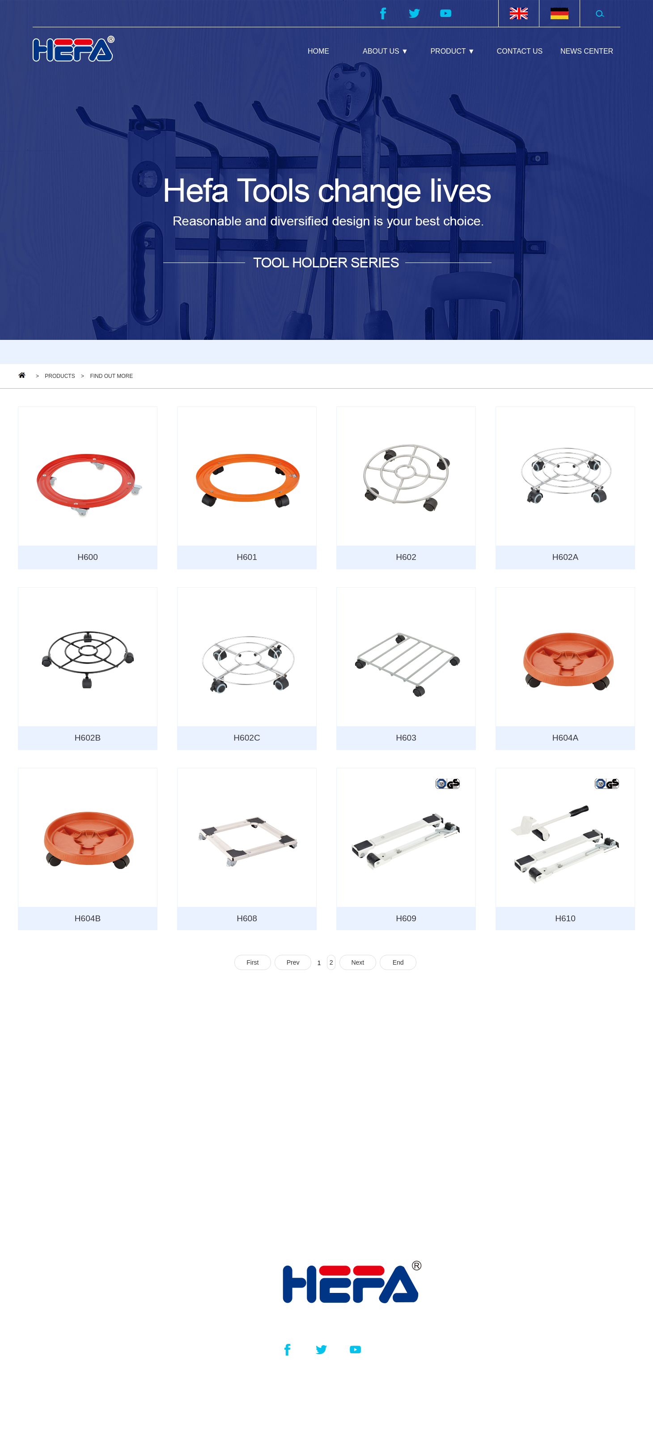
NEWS (481, 1204)
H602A (565, 558)
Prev (293, 965)
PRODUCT (315, 1081)
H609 (406, 921)
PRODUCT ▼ (452, 51)
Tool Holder (302, 1115)
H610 (565, 921)
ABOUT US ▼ (385, 51)
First (252, 965)
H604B (87, 921)
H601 (247, 558)
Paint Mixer (302, 1138)
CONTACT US (520, 51)
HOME (318, 51)
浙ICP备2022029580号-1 (446, 1391)
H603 (406, 739)
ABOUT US (495, 1081)
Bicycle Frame (307, 1205)
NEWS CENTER (586, 51)
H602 (406, 558)
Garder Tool (303, 1182)
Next (357, 965)
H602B (87, 739)
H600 (87, 558)
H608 (247, 921)
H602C (247, 739)
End (398, 965)
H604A (565, 739)
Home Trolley (305, 1160)
